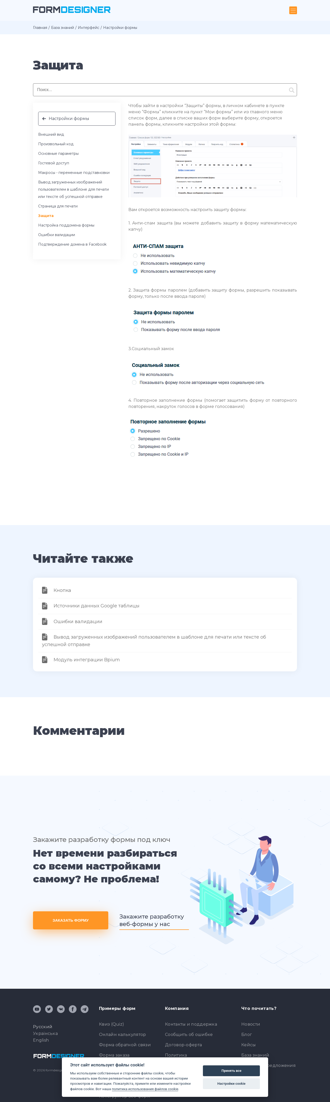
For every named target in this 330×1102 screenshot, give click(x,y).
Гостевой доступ (53, 163)
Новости (250, 1024)
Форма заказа (114, 1055)
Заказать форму (71, 920)
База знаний (62, 27)
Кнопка (62, 590)
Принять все (231, 1071)
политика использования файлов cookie (145, 1089)
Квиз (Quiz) (111, 1024)
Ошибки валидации (56, 234)
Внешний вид (51, 134)
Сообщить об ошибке (189, 1034)
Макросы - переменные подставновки (74, 172)
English (41, 1040)
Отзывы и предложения (268, 1065)
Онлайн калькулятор (122, 1034)
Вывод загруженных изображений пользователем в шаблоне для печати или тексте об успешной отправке (73, 189)
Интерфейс (88, 27)
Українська (45, 1034)
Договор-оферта (183, 1044)
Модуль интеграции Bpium (87, 660)
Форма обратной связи (125, 1044)
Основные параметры (58, 153)
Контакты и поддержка (191, 1024)
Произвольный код (55, 144)
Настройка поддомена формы (66, 225)
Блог (246, 1034)
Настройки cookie (231, 1083)
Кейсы (248, 1044)
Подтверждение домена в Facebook (72, 244)
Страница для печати (58, 206)
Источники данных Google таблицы (96, 606)
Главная (40, 27)
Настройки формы (69, 118)
